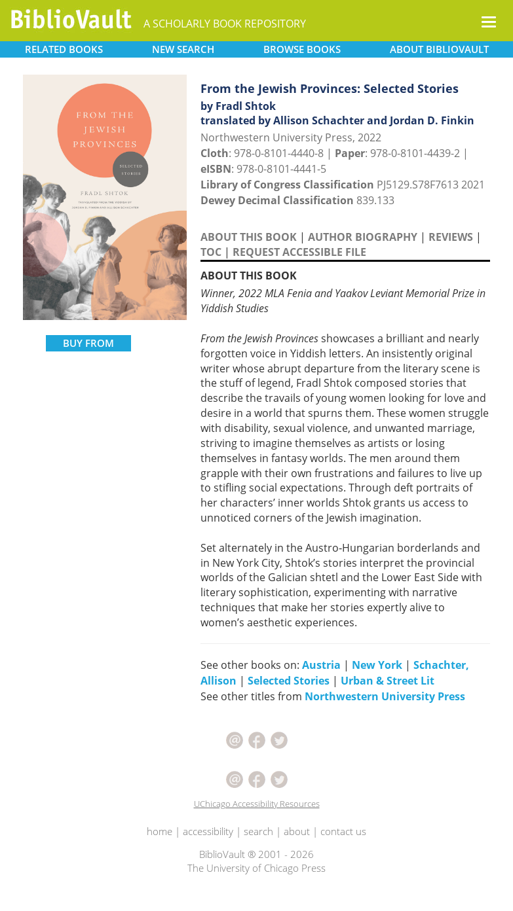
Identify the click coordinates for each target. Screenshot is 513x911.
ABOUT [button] (439, 49)
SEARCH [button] (183, 49)
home (159, 831)
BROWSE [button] (302, 49)
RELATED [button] (64, 49)
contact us (343, 831)
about (297, 831)
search (258, 831)
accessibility (208, 831)
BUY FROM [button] (88, 342)
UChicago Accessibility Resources (257, 804)
